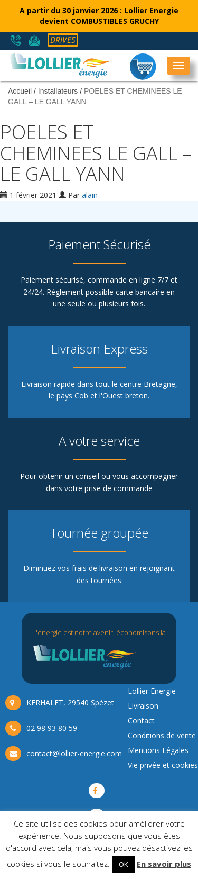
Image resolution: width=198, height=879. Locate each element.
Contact (141, 720)
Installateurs (58, 91)
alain (90, 195)
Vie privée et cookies (163, 765)
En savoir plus (164, 863)
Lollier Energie (152, 691)
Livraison (143, 706)
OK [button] (123, 864)
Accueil (20, 91)
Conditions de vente (162, 735)
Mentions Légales (158, 750)
